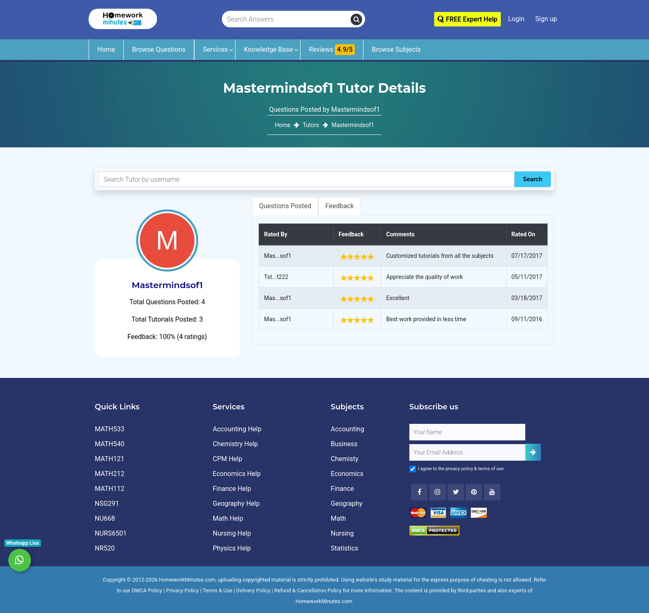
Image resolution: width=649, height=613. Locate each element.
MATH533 (109, 429)
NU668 (105, 518)
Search (532, 179)
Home (106, 49)
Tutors (311, 125)
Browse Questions (158, 49)
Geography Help (236, 503)
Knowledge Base (268, 49)
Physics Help (232, 548)
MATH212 (109, 474)
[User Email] (467, 452)
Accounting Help (237, 429)
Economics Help (237, 474)
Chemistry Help (235, 444)
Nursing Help (232, 533)
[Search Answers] (286, 19)
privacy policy (459, 468)
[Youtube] (474, 492)
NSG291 (107, 503)
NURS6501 (111, 533)
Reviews (332, 49)
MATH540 (109, 444)
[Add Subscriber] (533, 452)
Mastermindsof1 (353, 125)
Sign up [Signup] (546, 19)
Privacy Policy (182, 590)
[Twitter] (455, 492)
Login (516, 19)
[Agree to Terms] (412, 469)
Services (215, 49)
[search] (356, 19)
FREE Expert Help (467, 19)
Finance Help (232, 489)
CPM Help (227, 459)
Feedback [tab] (339, 206)
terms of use (491, 468)
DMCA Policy (147, 590)
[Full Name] (467, 432)
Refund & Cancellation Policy (308, 590)
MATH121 (109, 459)
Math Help (228, 518)
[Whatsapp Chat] (19, 560)
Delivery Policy (253, 590)
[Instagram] (437, 492)
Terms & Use (217, 590)
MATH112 (109, 489)
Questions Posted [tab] (285, 206)
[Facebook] (419, 492)
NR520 (105, 548)
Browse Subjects (396, 49)
